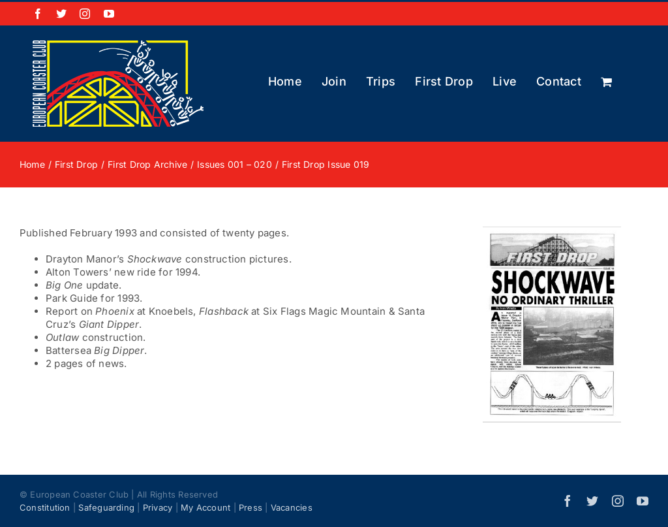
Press (250, 507)
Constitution (45, 507)
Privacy (158, 507)
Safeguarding (106, 507)
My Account (205, 507)
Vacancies (291, 507)
